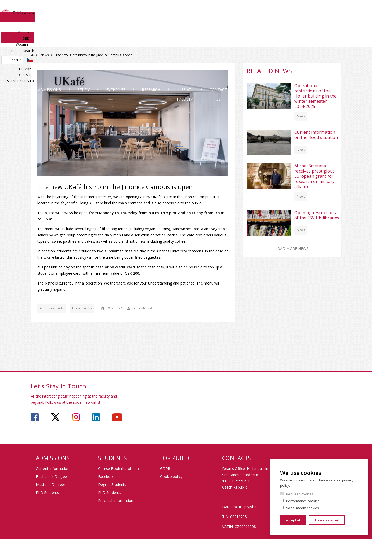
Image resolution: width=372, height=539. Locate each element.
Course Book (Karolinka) (118, 468)
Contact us (322, 42)
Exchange (173, 42)
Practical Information (115, 500)
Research (219, 42)
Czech (337, 19)
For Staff (299, 27)
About (44, 42)
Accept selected (327, 520)
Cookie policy (171, 476)
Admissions (88, 42)
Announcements (52, 308)
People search (329, 9)
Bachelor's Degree (51, 476)
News (45, 55)
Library (278, 27)
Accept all (293, 520)
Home (32, 55)
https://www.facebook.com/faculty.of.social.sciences (35, 417)
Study (132, 42)
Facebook (106, 476)
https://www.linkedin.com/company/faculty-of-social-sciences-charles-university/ (96, 417)
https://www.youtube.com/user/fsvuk (117, 417)
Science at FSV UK (327, 27)
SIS (254, 9)
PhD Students (47, 492)
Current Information (52, 468)
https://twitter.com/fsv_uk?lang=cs (55, 417)
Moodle (270, 9)
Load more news (291, 248)
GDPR (165, 468)
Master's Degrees (51, 484)
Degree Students (112, 484)
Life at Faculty (269, 42)
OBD (286, 9)
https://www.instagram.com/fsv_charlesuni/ (76, 417)
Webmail (304, 9)
